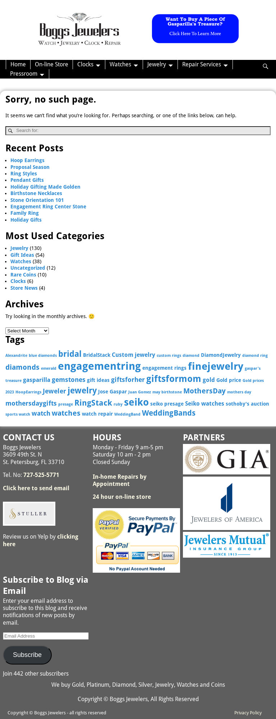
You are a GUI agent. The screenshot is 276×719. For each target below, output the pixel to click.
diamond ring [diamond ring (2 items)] (255, 355)
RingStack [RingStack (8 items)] (93, 402)
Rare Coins (23, 275)
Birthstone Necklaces (36, 193)
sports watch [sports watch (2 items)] (17, 414)
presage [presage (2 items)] (65, 404)
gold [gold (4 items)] (209, 380)
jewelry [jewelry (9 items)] (82, 390)
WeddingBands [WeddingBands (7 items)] (169, 413)
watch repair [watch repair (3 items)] (97, 414)
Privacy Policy (248, 712)
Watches (120, 64)
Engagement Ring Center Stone (48, 206)
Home (18, 64)
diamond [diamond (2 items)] (191, 355)
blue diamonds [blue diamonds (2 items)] (43, 355)
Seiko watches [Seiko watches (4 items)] (204, 403)
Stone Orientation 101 (37, 200)
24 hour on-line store (122, 496)
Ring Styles (23, 173)
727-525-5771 (41, 475)
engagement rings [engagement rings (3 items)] (164, 368)
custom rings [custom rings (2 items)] (169, 355)
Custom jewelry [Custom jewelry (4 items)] (133, 354)
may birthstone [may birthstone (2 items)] (167, 392)
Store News (24, 288)
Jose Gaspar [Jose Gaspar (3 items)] (112, 391)
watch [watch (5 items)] (41, 413)
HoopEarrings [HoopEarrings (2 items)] (28, 392)
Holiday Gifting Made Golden (45, 187)
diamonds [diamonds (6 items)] (22, 367)
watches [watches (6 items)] (66, 413)
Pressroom (23, 73)
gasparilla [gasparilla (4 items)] (36, 380)
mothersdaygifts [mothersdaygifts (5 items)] (31, 403)
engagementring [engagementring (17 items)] (99, 366)
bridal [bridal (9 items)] (70, 354)
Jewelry (156, 64)
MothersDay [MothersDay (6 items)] (204, 391)
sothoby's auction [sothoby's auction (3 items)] (247, 404)
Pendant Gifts (27, 180)
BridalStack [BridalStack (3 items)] (96, 355)
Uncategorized (27, 268)
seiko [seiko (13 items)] (136, 402)
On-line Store (51, 64)
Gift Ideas (22, 255)
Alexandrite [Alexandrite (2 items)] (16, 355)
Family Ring (24, 213)
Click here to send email (36, 488)
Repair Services (201, 64)
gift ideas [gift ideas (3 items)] (98, 380)
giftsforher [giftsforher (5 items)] (128, 379)
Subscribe (27, 654)
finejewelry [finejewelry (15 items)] (215, 366)
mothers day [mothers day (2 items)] (239, 392)
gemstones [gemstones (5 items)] (69, 379)
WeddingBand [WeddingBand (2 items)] (127, 414)
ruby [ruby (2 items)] (118, 404)
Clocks (85, 64)
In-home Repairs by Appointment (120, 480)
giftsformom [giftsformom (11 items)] (173, 379)
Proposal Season (30, 167)
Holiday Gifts (26, 220)
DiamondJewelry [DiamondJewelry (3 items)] (221, 355)
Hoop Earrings (27, 160)
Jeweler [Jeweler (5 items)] (54, 391)
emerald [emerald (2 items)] (48, 368)
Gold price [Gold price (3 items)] (228, 380)
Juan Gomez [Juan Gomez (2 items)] (139, 392)
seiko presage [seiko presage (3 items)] (167, 404)
